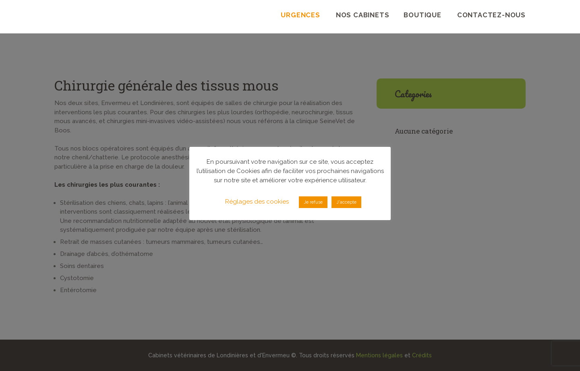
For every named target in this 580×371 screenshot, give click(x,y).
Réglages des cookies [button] (257, 201)
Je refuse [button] (313, 202)
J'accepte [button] (346, 202)
